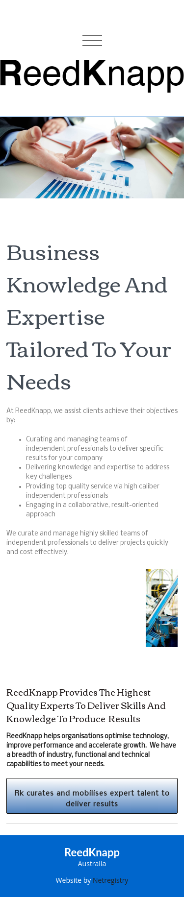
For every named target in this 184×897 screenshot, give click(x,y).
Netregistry (111, 880)
